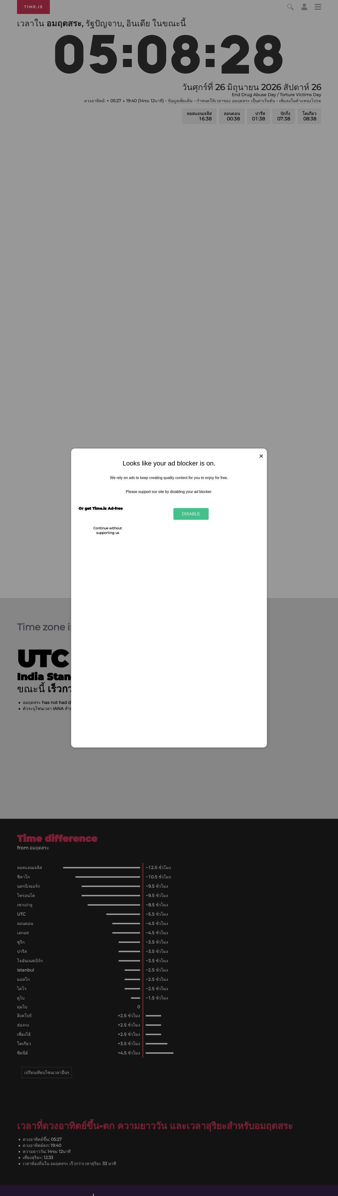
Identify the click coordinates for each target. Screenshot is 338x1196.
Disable (191, 513)
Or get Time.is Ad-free (101, 508)
